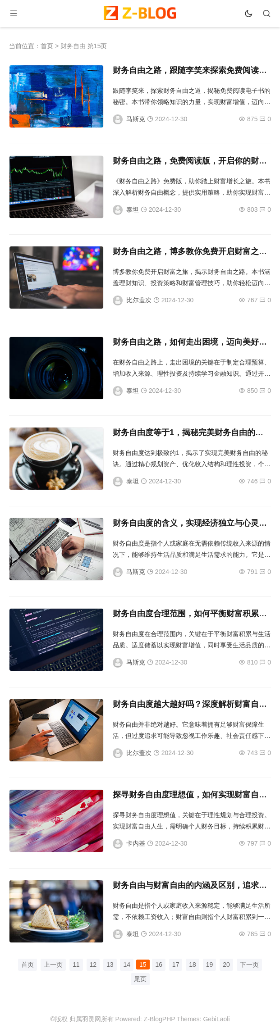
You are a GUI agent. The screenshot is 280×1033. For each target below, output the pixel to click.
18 (192, 964)
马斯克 (135, 119)
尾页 (140, 979)
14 (126, 964)
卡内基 (135, 843)
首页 (47, 46)
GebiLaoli (216, 1019)
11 (76, 964)
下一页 (249, 964)
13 (110, 964)
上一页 (53, 964)
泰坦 (132, 209)
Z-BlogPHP (159, 1019)
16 (158, 964)
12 (93, 964)
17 (175, 964)
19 (209, 964)
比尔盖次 (138, 300)
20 (226, 964)
